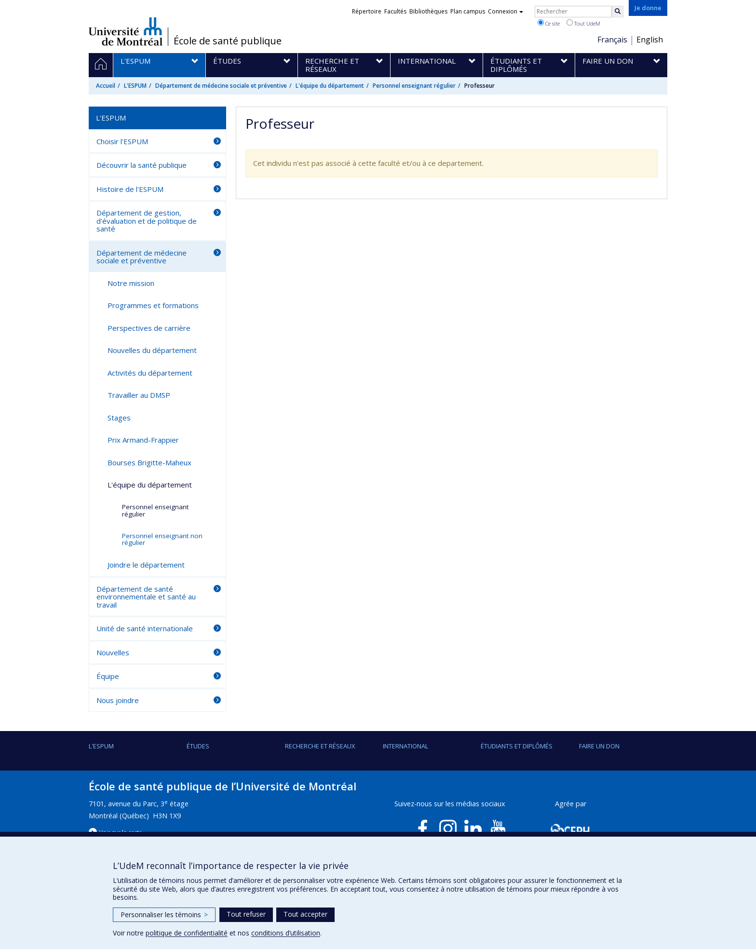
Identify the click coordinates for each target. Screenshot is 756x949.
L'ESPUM (135, 85)
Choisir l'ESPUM (122, 141)
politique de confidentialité (187, 932)
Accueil (105, 85)
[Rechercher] (617, 11)
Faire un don (599, 746)
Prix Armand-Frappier (143, 440)
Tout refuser (246, 914)
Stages (119, 417)
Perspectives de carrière (149, 328)
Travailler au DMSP (139, 395)
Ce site (549, 23)
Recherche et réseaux (320, 746)
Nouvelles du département (152, 350)
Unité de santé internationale (144, 628)
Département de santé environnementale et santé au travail (146, 597)
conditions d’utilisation (285, 932)
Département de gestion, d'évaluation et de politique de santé (146, 220)
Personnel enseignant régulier (414, 85)
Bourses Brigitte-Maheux (149, 462)
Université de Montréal (125, 31)
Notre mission (131, 283)
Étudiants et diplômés (517, 746)
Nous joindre (117, 700)
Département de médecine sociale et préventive (221, 85)
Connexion (505, 11)
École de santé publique (228, 41)
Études (198, 746)
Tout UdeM (583, 23)
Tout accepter (305, 914)
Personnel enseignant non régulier (162, 539)
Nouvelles (112, 652)
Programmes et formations (153, 305)
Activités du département (150, 373)
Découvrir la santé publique (141, 165)
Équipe (107, 676)
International (405, 746)
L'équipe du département (330, 85)
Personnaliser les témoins (164, 914)
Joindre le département (146, 564)
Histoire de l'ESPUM (129, 189)
